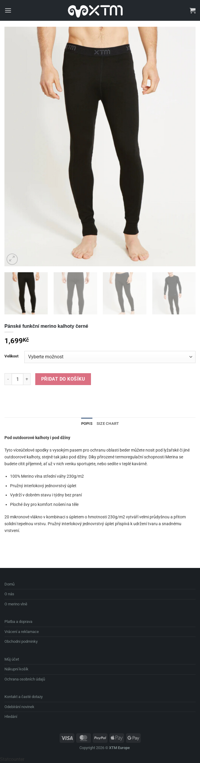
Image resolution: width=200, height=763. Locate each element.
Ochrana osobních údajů (24, 679)
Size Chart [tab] (108, 423)
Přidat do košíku (63, 379)
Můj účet (11, 659)
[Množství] (17, 379)
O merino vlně (15, 604)
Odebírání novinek (19, 707)
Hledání (10, 716)
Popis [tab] (86, 423)
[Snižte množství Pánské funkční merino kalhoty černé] (8, 379)
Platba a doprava (18, 621)
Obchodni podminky (21, 641)
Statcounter (12, 759)
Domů (9, 584)
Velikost (11, 356)
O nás (9, 594)
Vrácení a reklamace (21, 631)
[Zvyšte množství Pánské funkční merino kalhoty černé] (27, 379)
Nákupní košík (16, 669)
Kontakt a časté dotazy (23, 696)
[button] (8, 10)
